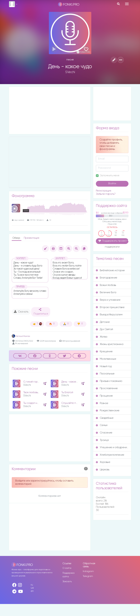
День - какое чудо (71, 381)
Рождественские (107, 410)
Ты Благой (67, 392)
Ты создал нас (31, 403)
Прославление (107, 388)
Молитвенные (106, 359)
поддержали (112, 247)
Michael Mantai (21, 336)
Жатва (101, 336)
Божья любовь (106, 285)
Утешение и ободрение (112, 447)
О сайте (66, 568)
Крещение (104, 351)
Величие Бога (106, 292)
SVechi (70, 72)
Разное (102, 403)
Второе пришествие (110, 307)
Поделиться (41, 311)
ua (32, 588)
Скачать (21, 311)
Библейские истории (110, 270)
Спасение (104, 432)
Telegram (88, 576)
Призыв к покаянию (109, 381)
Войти (112, 183)
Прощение (104, 396)
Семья (101, 425)
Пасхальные (105, 373)
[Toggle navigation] (127, 4)
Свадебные (105, 418)
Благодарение (106, 277)
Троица (102, 440)
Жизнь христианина (109, 344)
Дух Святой (104, 329)
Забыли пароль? (106, 194)
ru (32, 585)
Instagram (88, 571)
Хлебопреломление (110, 455)
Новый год (104, 366)
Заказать (67, 581)
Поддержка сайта (68, 575)
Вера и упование (108, 300)
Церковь (102, 469)
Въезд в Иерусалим (109, 314)
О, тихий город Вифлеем (37, 381)
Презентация (31, 238)
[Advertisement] (49, 110)
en (32, 591)
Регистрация (103, 190)
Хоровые (103, 462)
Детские (103, 322)
